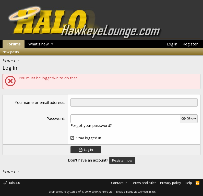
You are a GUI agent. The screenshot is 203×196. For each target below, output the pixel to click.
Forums (13, 43)
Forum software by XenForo (80, 191)
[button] (52, 44)
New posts (11, 52)
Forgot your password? (91, 125)
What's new (38, 43)
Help (188, 182)
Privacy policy (170, 182)
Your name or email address (39, 102)
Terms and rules (144, 182)
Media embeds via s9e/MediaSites (136, 191)
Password (55, 118)
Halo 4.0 (12, 182)
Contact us (119, 182)
